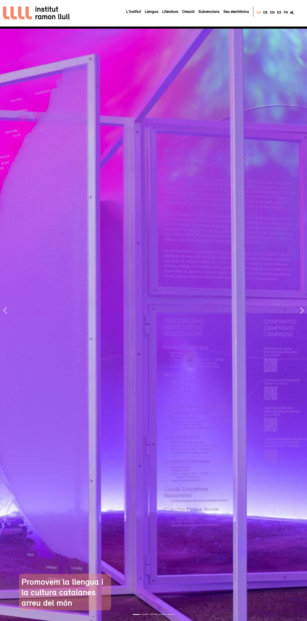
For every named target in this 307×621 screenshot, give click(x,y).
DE (265, 12)
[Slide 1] (136, 614)
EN (272, 12)
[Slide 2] (144, 614)
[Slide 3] (153, 614)
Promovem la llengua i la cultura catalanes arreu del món (62, 592)
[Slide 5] (170, 614)
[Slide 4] (162, 614)
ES (279, 12)
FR (286, 12)
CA (258, 12)
